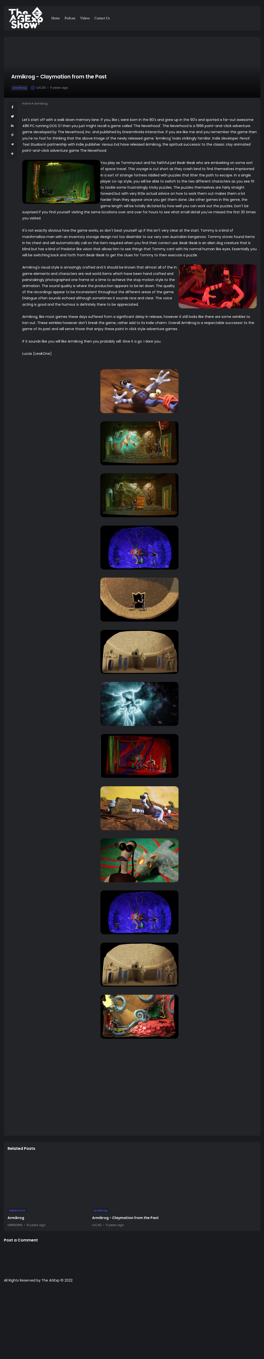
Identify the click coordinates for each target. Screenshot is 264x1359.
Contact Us (102, 18)
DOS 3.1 (56, 125)
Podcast (70, 18)
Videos (85, 18)
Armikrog (16, 1217)
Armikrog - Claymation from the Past (125, 1217)
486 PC (28, 125)
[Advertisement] (132, 1323)
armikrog (19, 88)
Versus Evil (110, 144)
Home (56, 18)
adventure (17, 1210)
